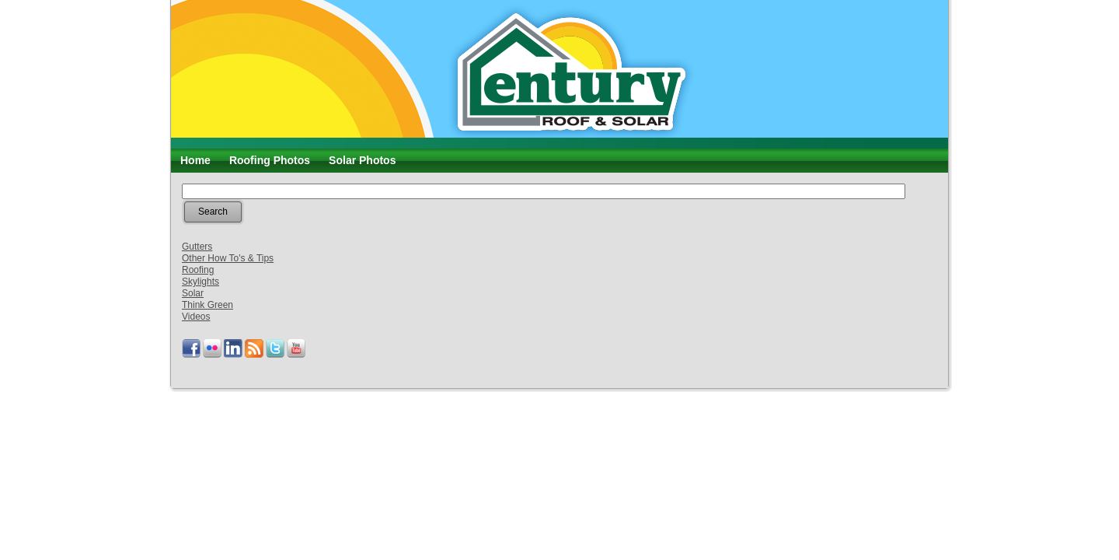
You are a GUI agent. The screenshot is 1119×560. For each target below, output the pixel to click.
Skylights (200, 281)
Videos (196, 316)
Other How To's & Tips (228, 258)
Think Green (207, 304)
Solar (193, 293)
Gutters (197, 246)
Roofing (198, 269)
